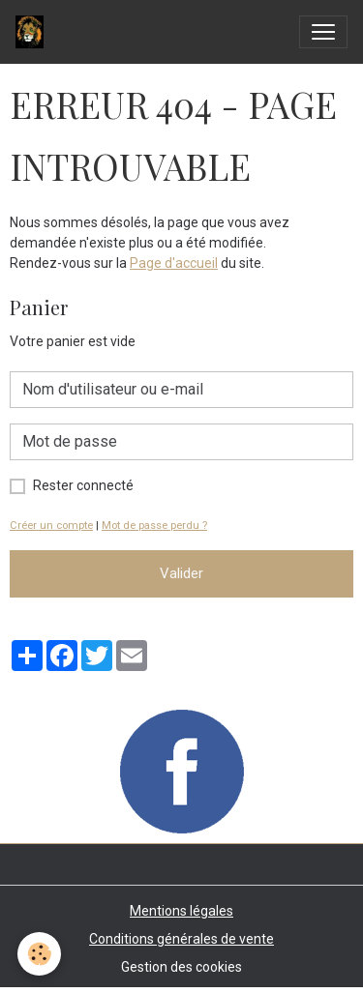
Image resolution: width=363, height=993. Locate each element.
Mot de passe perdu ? (154, 525)
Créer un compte (51, 525)
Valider (181, 573)
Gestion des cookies (181, 967)
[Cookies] (39, 954)
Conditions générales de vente (181, 939)
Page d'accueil (174, 263)
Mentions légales (181, 911)
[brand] (33, 31)
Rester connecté (83, 485)
